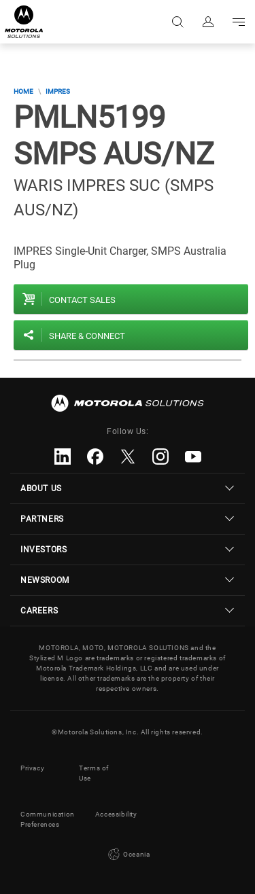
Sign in (207, 21)
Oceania (127, 854)
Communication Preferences (47, 819)
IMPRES (58, 91)
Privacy (32, 768)
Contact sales (82, 300)
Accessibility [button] (116, 814)
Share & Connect (87, 336)
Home (23, 91)
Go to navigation (237, 21)
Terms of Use (94, 773)
